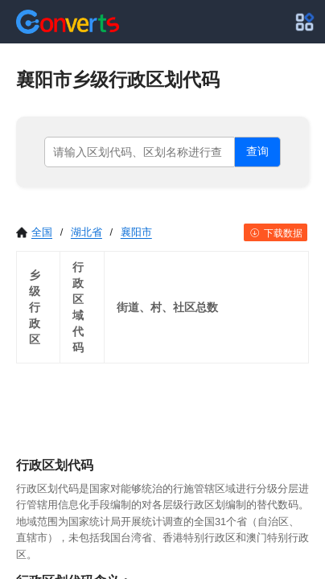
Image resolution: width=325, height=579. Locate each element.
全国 (34, 232)
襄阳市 (136, 232)
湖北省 (86, 232)
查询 (257, 151)
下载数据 (275, 233)
